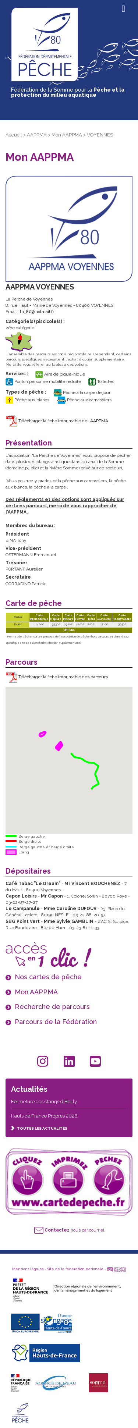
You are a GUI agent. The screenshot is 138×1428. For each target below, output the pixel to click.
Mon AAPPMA (67, 135)
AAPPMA (37, 135)
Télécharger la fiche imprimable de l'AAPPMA (57, 420)
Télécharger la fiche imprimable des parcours (57, 676)
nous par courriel (69, 1230)
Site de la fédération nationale (75, 1269)
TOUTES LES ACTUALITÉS (39, 1128)
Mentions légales (27, 1269)
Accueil (14, 135)
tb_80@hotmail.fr (37, 311)
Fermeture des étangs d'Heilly (44, 1101)
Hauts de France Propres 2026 (44, 1116)
